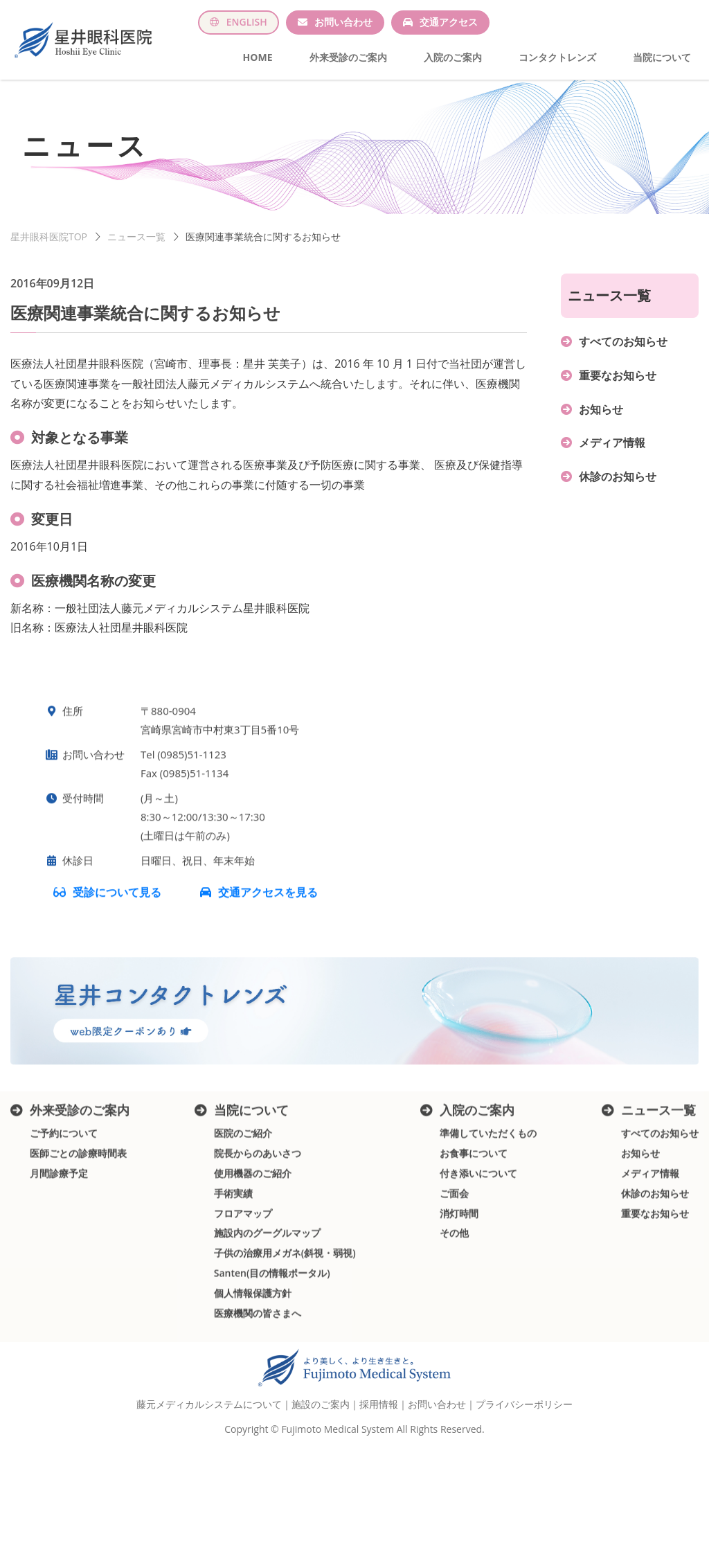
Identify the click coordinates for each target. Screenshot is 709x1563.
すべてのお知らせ (623, 355)
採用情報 (378, 1447)
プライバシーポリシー (524, 1447)
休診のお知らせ (617, 490)
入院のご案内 (453, 57)
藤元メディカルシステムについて (209, 1447)
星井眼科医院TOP (48, 250)
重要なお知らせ (617, 389)
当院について (662, 57)
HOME (258, 57)
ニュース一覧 (136, 250)
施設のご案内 (320, 1447)
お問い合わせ (343, 21)
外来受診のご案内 (348, 57)
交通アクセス (449, 21)
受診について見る (118, 939)
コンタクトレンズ (557, 57)
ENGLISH (246, 21)
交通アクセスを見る (268, 939)
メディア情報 (612, 457)
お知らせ (601, 423)
